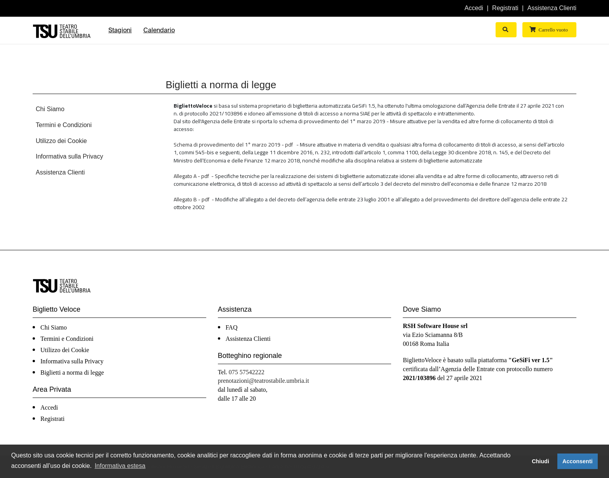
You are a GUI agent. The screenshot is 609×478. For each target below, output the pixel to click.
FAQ (232, 327)
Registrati (505, 8)
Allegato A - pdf (191, 176)
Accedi (474, 8)
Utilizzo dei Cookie (61, 141)
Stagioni (120, 30)
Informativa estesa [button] (120, 465)
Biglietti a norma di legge (72, 372)
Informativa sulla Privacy (69, 156)
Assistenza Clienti (551, 8)
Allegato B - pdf (191, 199)
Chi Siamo (50, 109)
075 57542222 (246, 372)
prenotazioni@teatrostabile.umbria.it (263, 380)
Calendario (159, 30)
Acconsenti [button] (577, 461)
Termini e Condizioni (64, 125)
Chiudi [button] (540, 461)
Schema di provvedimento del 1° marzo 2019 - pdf (233, 144)
